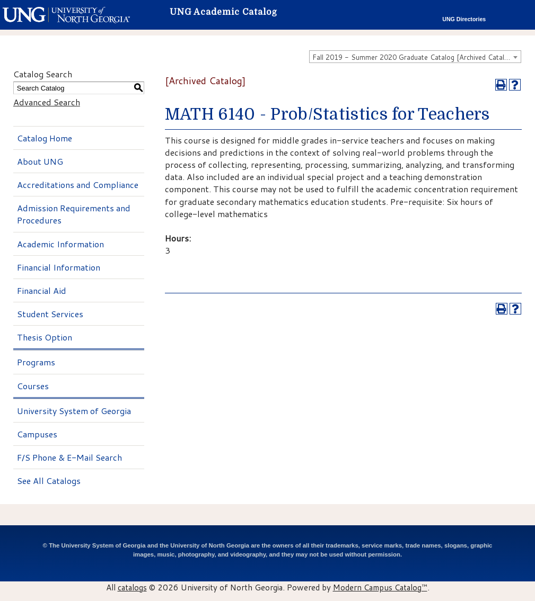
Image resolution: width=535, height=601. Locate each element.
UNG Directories (464, 19)
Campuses (37, 434)
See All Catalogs (49, 480)
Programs (36, 362)
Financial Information (58, 267)
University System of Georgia (74, 411)
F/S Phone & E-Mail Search (69, 457)
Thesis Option (44, 337)
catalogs (132, 587)
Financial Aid (41, 290)
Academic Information (60, 244)
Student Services (50, 314)
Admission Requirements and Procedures (73, 214)
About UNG (40, 161)
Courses (33, 386)
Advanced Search (46, 102)
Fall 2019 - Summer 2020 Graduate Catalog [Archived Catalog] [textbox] (413, 57)
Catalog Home (44, 138)
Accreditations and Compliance (77, 184)
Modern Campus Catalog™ (380, 587)
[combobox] (415, 56)
